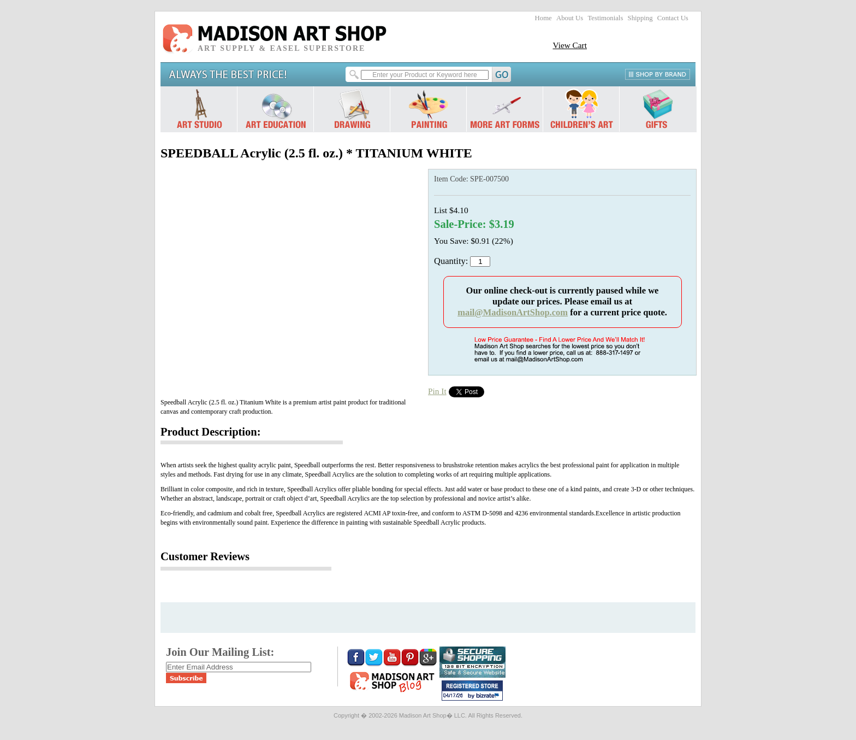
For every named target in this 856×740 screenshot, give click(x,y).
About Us (569, 18)
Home (543, 18)
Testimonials (605, 18)
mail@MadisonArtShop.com (512, 312)
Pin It (437, 391)
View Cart (569, 45)
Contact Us (672, 18)
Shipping (640, 18)
